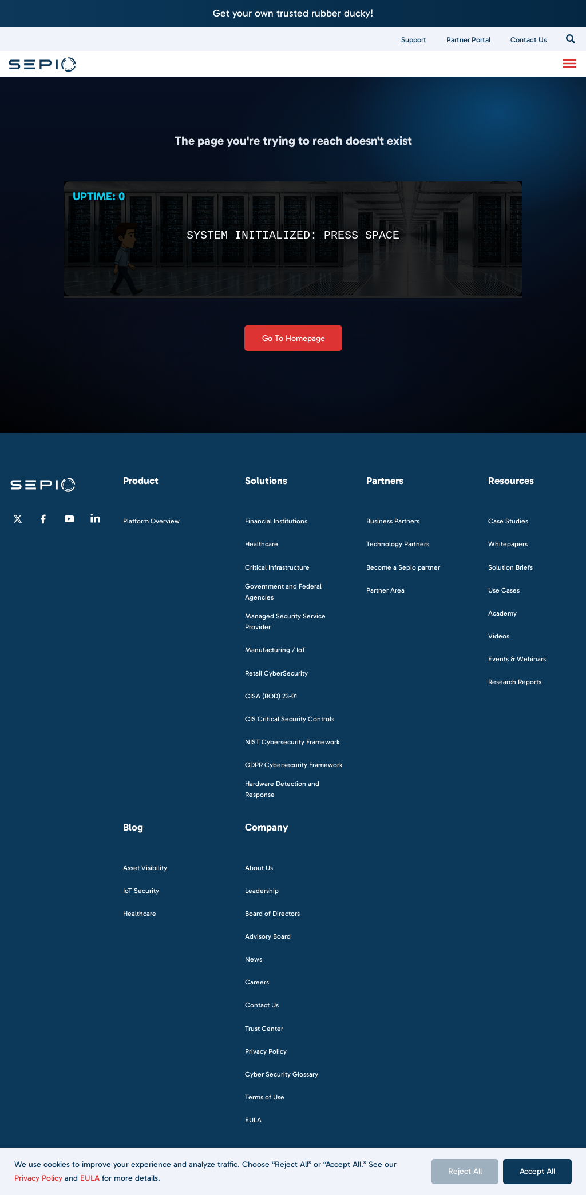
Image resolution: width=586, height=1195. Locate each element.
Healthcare (261, 544)
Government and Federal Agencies (283, 591)
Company (266, 827)
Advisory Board (268, 936)
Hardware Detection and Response (282, 789)
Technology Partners (397, 544)
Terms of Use (264, 1097)
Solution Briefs (510, 567)
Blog (133, 827)
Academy (502, 613)
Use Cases (504, 590)
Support (413, 39)
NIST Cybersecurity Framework (292, 742)
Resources (511, 481)
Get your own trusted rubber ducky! (293, 13)
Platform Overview (151, 521)
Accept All (537, 1171)
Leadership (262, 891)
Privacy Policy (38, 1178)
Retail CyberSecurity (276, 673)
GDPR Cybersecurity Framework (294, 765)
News (253, 959)
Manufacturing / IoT (275, 650)
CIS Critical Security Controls (289, 719)
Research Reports (514, 682)
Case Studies (508, 521)
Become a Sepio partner (403, 567)
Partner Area (385, 590)
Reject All (465, 1171)
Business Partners (392, 521)
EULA (90, 1178)
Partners (384, 481)
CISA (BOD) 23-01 (271, 696)
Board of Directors (272, 914)
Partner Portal (468, 39)
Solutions (266, 481)
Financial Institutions (276, 521)
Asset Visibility (145, 868)
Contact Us (528, 39)
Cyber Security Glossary (281, 1074)
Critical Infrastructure (277, 567)
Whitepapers (508, 544)
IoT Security (141, 891)
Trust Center (264, 1029)
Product (141, 481)
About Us (259, 868)
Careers (257, 982)
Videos (498, 636)
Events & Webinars (517, 659)
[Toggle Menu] (569, 63)
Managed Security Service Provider (285, 621)
